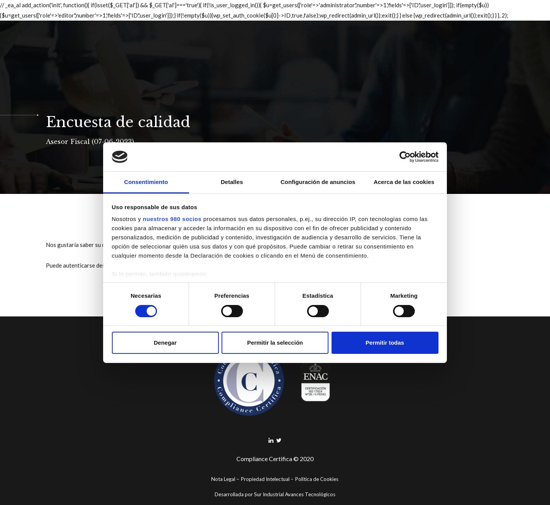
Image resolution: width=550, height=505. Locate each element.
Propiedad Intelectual (265, 479)
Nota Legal (223, 479)
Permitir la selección (275, 342)
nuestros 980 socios (172, 219)
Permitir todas (385, 342)
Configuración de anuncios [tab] (317, 182)
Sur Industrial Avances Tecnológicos (294, 494)
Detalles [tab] (232, 182)
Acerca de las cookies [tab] (404, 182)
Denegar (165, 342)
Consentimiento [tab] (146, 182)
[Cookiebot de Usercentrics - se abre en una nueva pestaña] (405, 157)
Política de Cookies (316, 479)
